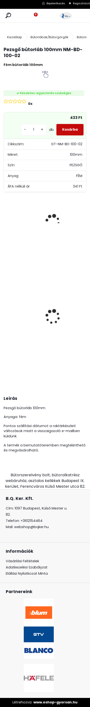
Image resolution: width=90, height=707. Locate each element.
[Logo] (65, 16)
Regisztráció (81, 3)
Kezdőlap (14, 37)
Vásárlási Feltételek (22, 561)
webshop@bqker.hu (31, 527)
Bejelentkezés (56, 3)
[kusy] (33, 129)
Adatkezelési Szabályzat (27, 567)
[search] (8, 15)
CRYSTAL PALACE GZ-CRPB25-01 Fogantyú (77, 283)
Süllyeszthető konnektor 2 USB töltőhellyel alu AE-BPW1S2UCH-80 (48, 318)
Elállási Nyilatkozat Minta (27, 573)
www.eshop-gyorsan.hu (55, 702)
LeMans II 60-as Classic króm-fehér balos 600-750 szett (17, 324)
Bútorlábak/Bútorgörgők (49, 37)
